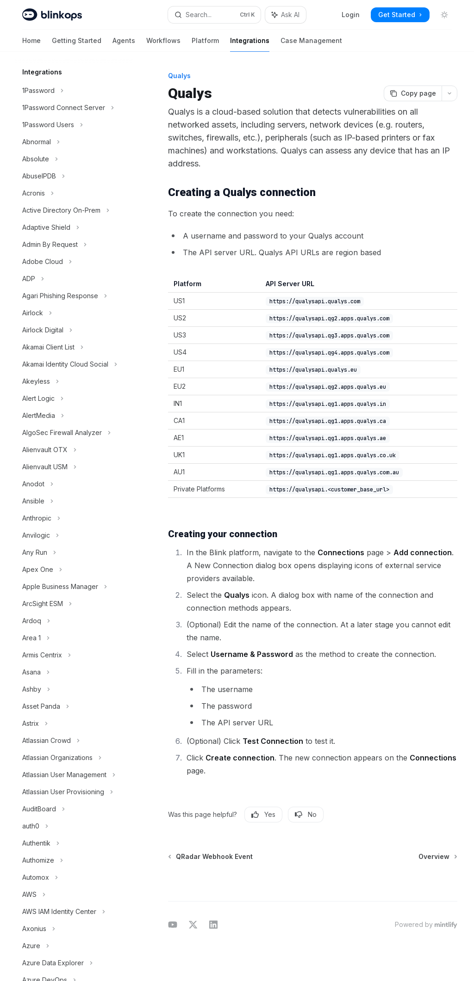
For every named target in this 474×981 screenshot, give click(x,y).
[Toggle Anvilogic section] (74, 535)
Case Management (311, 44)
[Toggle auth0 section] (74, 826)
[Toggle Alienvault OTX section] (74, 449)
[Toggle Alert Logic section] (74, 398)
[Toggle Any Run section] (74, 552)
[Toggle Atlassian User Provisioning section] (74, 792)
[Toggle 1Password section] (74, 90)
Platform (205, 44)
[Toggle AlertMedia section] (74, 415)
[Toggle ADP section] (74, 278)
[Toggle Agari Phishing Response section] (74, 296)
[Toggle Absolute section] (74, 159)
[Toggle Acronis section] (74, 193)
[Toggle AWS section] (74, 894)
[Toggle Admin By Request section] (74, 244)
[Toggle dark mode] (444, 14)
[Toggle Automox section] (74, 877)
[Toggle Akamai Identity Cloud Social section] (74, 364)
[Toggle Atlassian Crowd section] (74, 740)
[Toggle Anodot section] (74, 484)
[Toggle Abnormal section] (74, 142)
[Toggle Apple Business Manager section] (74, 586)
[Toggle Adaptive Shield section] (74, 227)
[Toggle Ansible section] (74, 501)
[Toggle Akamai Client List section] (74, 347)
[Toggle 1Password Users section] (74, 124)
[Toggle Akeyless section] (74, 381)
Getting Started (76, 44)
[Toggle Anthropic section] (74, 518)
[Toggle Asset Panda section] (74, 706)
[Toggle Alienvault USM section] (74, 467)
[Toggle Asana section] (74, 672)
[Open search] (214, 14)
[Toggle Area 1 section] (74, 638)
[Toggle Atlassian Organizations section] (74, 757)
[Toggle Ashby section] (74, 689)
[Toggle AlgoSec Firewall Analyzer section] (74, 432)
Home (31, 44)
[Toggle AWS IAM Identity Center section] (74, 911)
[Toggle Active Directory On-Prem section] (74, 210)
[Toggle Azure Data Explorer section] (74, 963)
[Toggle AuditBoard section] (74, 809)
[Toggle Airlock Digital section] (74, 330)
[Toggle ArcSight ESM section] (74, 603)
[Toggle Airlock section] (74, 313)
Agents (123, 44)
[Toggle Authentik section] (74, 843)
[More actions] (449, 93)
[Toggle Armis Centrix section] (74, 655)
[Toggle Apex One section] (74, 569)
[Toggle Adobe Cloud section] (74, 261)
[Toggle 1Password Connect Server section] (74, 107)
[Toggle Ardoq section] (74, 621)
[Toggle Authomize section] (74, 860)
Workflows (163, 44)
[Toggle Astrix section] (74, 723)
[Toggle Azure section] (74, 946)
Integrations (249, 44)
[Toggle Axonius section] (74, 928)
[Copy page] (413, 93)
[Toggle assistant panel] (285, 14)
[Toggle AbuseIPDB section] (74, 176)
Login (351, 14)
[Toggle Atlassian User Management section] (74, 774)
